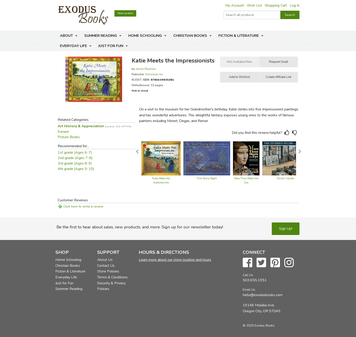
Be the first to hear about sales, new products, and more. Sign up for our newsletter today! (140, 227)
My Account (234, 5)
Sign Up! (285, 228)
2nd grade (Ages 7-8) (75, 157)
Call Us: (248, 275)
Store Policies (108, 271)
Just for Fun (110, 45)
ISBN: (158, 80)
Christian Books (190, 35)
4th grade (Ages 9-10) (76, 168)
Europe (63, 131)
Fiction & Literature (238, 35)
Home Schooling (145, 35)
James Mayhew (146, 69)
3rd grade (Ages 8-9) (75, 163)
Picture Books (69, 137)
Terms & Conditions (112, 277)
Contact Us (106, 265)
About (66, 35)
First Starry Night (207, 178)
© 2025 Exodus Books (258, 325)
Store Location (125, 13)
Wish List (254, 5)
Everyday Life (73, 45)
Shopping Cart (276, 5)
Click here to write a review (83, 206)
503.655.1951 (255, 280)
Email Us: (249, 289)
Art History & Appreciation (94, 126)
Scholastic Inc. (154, 74)
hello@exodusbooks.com (262, 294)
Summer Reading (100, 35)
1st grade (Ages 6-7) (75, 152)
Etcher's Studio (285, 178)
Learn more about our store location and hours (175, 259)
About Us (105, 259)
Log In (294, 5)
